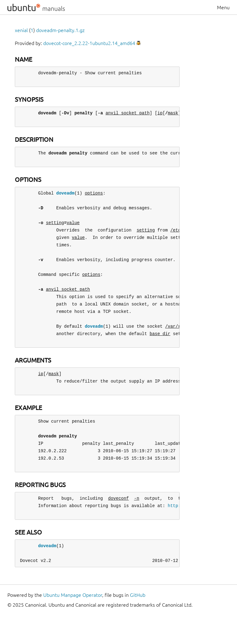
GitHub (137, 595)
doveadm (65, 193)
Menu (223, 7)
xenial (21, 30)
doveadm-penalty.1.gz (60, 30)
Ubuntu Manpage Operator (72, 595)
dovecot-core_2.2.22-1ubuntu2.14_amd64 (89, 43)
